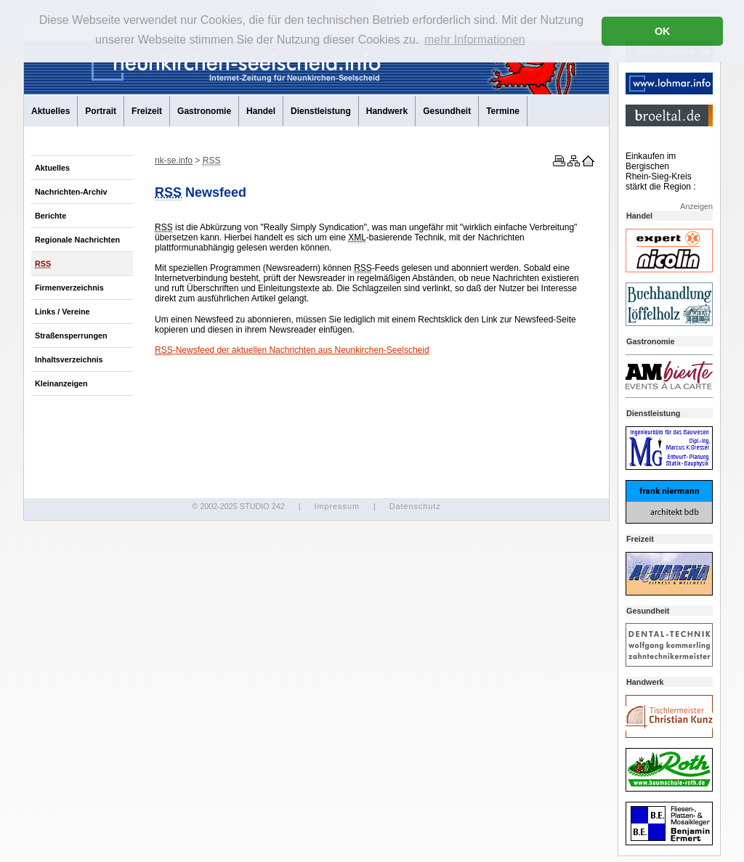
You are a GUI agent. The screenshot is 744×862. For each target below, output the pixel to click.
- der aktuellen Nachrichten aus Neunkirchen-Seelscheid (292, 350)
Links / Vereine (62, 311)
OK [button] (663, 31)
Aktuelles (50, 111)
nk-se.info (174, 160)
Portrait (100, 111)
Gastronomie (204, 111)
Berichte (50, 215)
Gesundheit (447, 111)
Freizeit (147, 111)
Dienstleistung (321, 111)
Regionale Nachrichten (77, 239)
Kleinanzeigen (61, 383)
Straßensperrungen (71, 335)
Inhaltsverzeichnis (69, 359)
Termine (502, 111)
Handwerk (387, 111)
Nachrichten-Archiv (71, 191)
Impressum (336, 506)
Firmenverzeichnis (69, 287)
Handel (260, 111)
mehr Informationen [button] (474, 39)
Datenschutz (415, 506)
